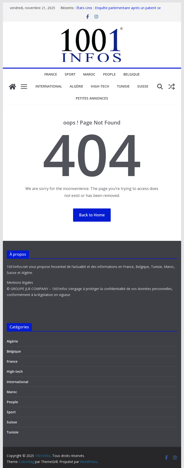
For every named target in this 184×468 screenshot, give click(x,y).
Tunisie (123, 86)
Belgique (131, 74)
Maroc (89, 74)
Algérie (76, 86)
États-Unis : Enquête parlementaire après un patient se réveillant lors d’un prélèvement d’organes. (118, 10)
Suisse (142, 86)
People (109, 74)
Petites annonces (92, 98)
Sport (70, 74)
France (50, 74)
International (48, 86)
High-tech (100, 86)
